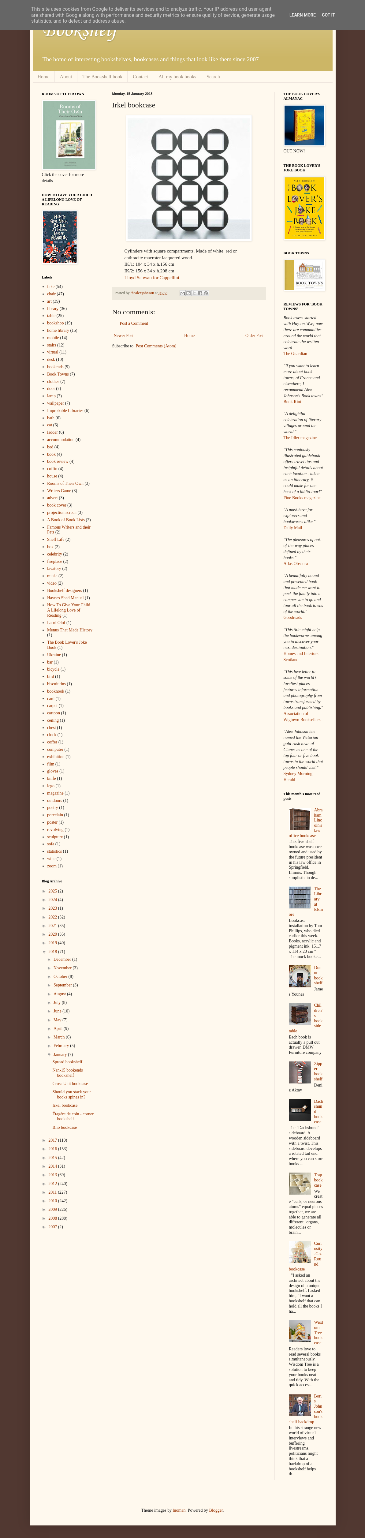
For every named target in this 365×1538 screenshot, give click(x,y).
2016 (53, 1149)
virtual (52, 352)
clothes (53, 381)
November (63, 968)
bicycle (53, 669)
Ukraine (54, 655)
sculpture (55, 837)
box (50, 546)
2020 (53, 934)
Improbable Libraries (65, 410)
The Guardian (295, 353)
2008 (53, 1218)
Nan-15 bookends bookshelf (67, 1073)
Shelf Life (55, 539)
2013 (53, 1175)
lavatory (54, 568)
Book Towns (58, 374)
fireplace (54, 561)
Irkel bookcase (64, 1105)
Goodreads (293, 617)
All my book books (177, 76)
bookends (55, 367)
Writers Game (59, 490)
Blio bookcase (64, 1127)
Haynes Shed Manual (65, 598)
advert (52, 498)
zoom (52, 866)
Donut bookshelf (318, 975)
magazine (55, 793)
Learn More (302, 15)
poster (52, 822)
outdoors (54, 800)
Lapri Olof (56, 622)
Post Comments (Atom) (156, 346)
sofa (50, 844)
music (52, 576)
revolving (55, 829)
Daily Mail (293, 528)
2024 (53, 899)
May (58, 1020)
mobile (53, 337)
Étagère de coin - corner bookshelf (72, 1116)
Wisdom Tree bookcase (318, 1332)
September (63, 985)
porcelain (55, 815)
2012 (53, 1183)
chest (51, 727)
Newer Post (124, 335)
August (60, 994)
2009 (53, 1209)
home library (58, 330)
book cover (56, 505)
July (58, 1002)
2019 (53, 943)
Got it (328, 15)
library (52, 308)
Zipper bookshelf (318, 1071)
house (52, 476)
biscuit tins (56, 684)
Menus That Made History (69, 630)
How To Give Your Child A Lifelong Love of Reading (68, 610)
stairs (51, 345)
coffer (52, 742)
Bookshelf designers (64, 590)
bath (50, 418)
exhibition (56, 756)
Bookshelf (79, 30)
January (61, 1054)
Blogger (216, 1510)
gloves (52, 771)
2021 (53, 925)
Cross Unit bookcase (70, 1083)
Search (213, 76)
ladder (52, 432)
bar (50, 662)
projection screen (61, 512)
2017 (53, 1140)
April (59, 1028)
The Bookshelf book (103, 76)
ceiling (53, 720)
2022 (53, 917)
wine (51, 858)
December (63, 959)
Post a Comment (134, 323)
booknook (55, 691)
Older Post (254, 335)
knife (51, 778)
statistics (54, 851)
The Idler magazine (300, 438)
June (58, 1011)
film (50, 764)
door (51, 388)
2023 (53, 908)
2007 (53, 1227)
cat (49, 425)
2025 (53, 891)
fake (50, 286)
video (52, 583)
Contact (140, 76)
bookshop (55, 323)
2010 (53, 1201)
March (60, 1037)
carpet (52, 705)
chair (51, 294)
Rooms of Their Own (65, 483)
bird (50, 676)
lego (50, 786)
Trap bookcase (318, 1180)
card (50, 698)
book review (58, 461)
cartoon (53, 713)
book (51, 454)
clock (51, 734)
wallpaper (55, 403)
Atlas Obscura (296, 563)
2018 (53, 951)
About (66, 76)
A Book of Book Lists (66, 520)
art (49, 301)
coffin (52, 468)
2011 (53, 1192)
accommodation (60, 439)
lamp (51, 396)
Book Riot (292, 401)
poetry (52, 807)
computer (55, 749)
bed (50, 447)
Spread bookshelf (67, 1062)
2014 (53, 1166)
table (51, 315)
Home (44, 76)
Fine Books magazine (302, 498)
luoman (179, 1510)
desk (51, 359)
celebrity (54, 554)
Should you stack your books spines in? (71, 1094)
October (61, 976)
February (62, 1045)
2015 (53, 1157)
